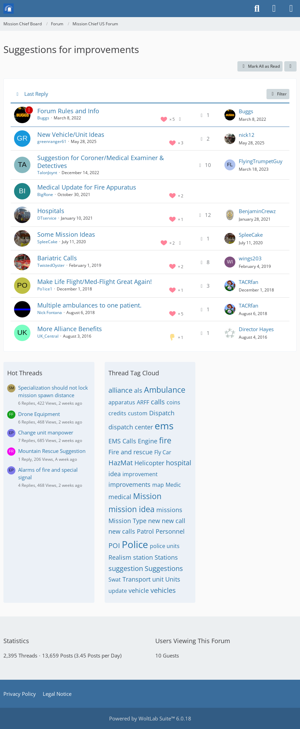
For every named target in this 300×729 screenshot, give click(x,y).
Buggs (43, 118)
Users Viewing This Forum (192, 641)
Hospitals (50, 211)
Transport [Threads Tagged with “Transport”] (136, 579)
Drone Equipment (39, 414)
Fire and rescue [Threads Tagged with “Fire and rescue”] (130, 452)
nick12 (247, 134)
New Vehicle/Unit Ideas (70, 134)
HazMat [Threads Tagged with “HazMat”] (120, 462)
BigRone (45, 194)
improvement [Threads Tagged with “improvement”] (140, 474)
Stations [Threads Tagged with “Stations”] (166, 557)
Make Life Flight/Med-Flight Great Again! (94, 281)
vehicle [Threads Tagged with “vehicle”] (139, 590)
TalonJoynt (47, 172)
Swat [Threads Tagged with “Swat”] (114, 579)
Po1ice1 (44, 289)
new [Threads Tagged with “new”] (154, 521)
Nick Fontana (49, 312)
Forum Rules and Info (68, 111)
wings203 (250, 258)
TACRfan (248, 281)
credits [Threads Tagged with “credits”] (117, 413)
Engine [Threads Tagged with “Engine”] (147, 441)
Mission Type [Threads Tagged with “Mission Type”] (127, 521)
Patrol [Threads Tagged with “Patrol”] (145, 531)
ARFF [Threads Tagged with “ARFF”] (143, 402)
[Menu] (291, 8)
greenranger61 (51, 141)
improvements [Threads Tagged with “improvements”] (129, 484)
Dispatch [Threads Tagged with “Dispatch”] (161, 413)
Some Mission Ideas (66, 234)
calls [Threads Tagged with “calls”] (158, 401)
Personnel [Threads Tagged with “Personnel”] (170, 531)
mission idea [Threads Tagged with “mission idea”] (131, 509)
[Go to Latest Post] (229, 114)
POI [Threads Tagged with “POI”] (114, 545)
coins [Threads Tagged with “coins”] (173, 402)
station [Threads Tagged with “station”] (143, 557)
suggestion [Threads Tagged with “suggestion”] (125, 568)
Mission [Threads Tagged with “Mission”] (147, 496)
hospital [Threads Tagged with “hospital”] (178, 462)
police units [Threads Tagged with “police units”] (165, 546)
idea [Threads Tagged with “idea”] (114, 474)
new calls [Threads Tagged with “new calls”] (121, 531)
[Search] (257, 8)
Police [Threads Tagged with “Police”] (135, 544)
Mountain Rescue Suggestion (52, 450)
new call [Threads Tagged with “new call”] (173, 521)
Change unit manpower (45, 432)
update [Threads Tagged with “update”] (117, 591)
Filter (278, 94)
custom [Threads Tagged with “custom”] (137, 413)
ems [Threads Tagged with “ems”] (164, 425)
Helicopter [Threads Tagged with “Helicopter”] (149, 463)
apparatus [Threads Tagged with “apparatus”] (121, 402)
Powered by (150, 718)
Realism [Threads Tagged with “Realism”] (119, 557)
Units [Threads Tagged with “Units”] (172, 579)
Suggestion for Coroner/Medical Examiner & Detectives (100, 162)
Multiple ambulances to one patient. (89, 305)
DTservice (46, 218)
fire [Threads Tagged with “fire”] (165, 440)
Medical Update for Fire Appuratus (86, 187)
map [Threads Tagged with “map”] (158, 485)
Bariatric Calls (57, 258)
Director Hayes (256, 329)
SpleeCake (47, 242)
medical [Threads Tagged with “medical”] (119, 497)
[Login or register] (274, 8)
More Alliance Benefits (69, 329)
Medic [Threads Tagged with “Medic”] (173, 485)
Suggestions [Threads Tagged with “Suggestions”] (164, 568)
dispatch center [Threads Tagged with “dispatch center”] (130, 427)
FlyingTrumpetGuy (261, 161)
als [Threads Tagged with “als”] (138, 390)
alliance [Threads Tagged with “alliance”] (120, 390)
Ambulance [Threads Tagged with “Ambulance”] (164, 389)
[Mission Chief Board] (8, 8)
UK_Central (47, 336)
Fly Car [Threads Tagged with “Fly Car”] (162, 452)
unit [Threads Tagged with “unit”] (158, 579)
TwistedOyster (51, 265)
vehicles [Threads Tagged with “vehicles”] (163, 590)
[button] (290, 66)
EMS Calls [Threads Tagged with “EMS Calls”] (122, 441)
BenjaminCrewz (257, 211)
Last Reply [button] (36, 93)
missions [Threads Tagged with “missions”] (169, 510)
